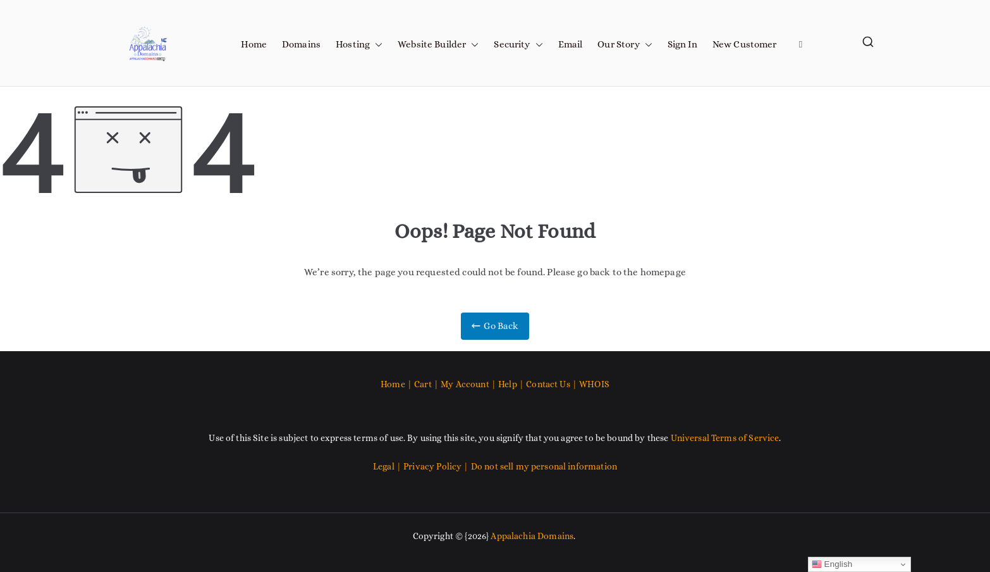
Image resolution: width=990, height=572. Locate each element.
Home (254, 44)
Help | (512, 384)
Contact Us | (551, 384)
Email (570, 44)
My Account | (469, 384)
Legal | (388, 466)
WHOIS (594, 384)
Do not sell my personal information (544, 466)
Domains (301, 44)
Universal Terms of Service (725, 438)
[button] (376, 44)
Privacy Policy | (437, 466)
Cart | (427, 384)
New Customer (744, 44)
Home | (397, 384)
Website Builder (438, 44)
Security (518, 44)
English (832, 564)
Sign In (682, 44)
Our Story (624, 44)
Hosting (359, 44)
